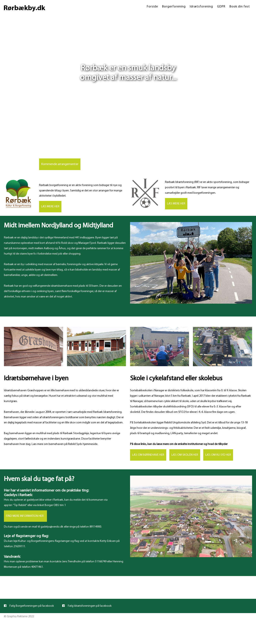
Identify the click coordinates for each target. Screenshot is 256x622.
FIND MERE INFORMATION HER (25, 516)
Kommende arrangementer (59, 164)
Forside (152, 6)
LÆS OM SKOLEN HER (184, 455)
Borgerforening (174, 6)
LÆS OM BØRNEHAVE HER (148, 455)
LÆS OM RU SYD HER (218, 455)
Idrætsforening (201, 6)
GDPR (221, 6)
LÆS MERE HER (50, 206)
